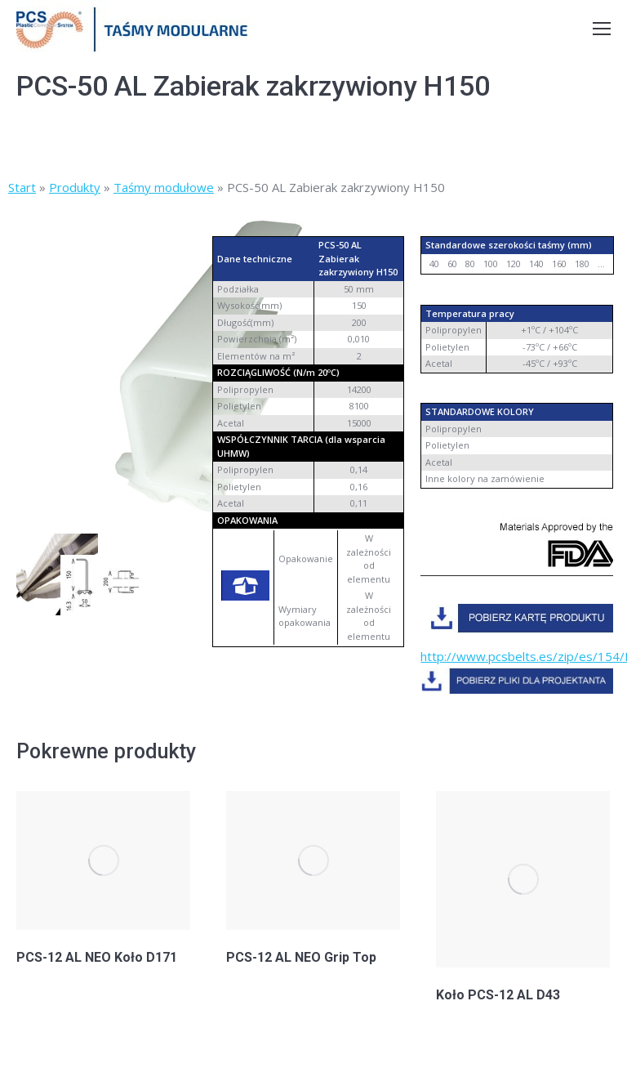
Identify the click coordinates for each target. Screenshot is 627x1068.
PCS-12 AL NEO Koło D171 (96, 957)
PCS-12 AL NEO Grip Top (301, 957)
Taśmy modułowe (163, 187)
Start (22, 187)
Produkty (74, 187)
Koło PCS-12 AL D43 (498, 995)
